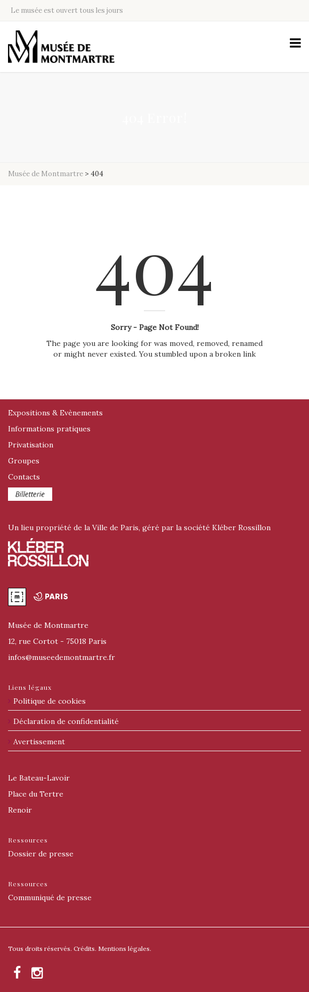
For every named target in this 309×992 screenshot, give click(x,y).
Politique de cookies (49, 701)
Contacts (24, 477)
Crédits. (85, 948)
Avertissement (39, 741)
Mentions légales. (124, 948)
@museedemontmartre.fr (61, 657)
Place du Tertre (35, 794)
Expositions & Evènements (55, 413)
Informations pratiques (49, 429)
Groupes (23, 461)
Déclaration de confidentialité (66, 721)
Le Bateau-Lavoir (39, 778)
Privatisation (30, 445)
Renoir (20, 810)
